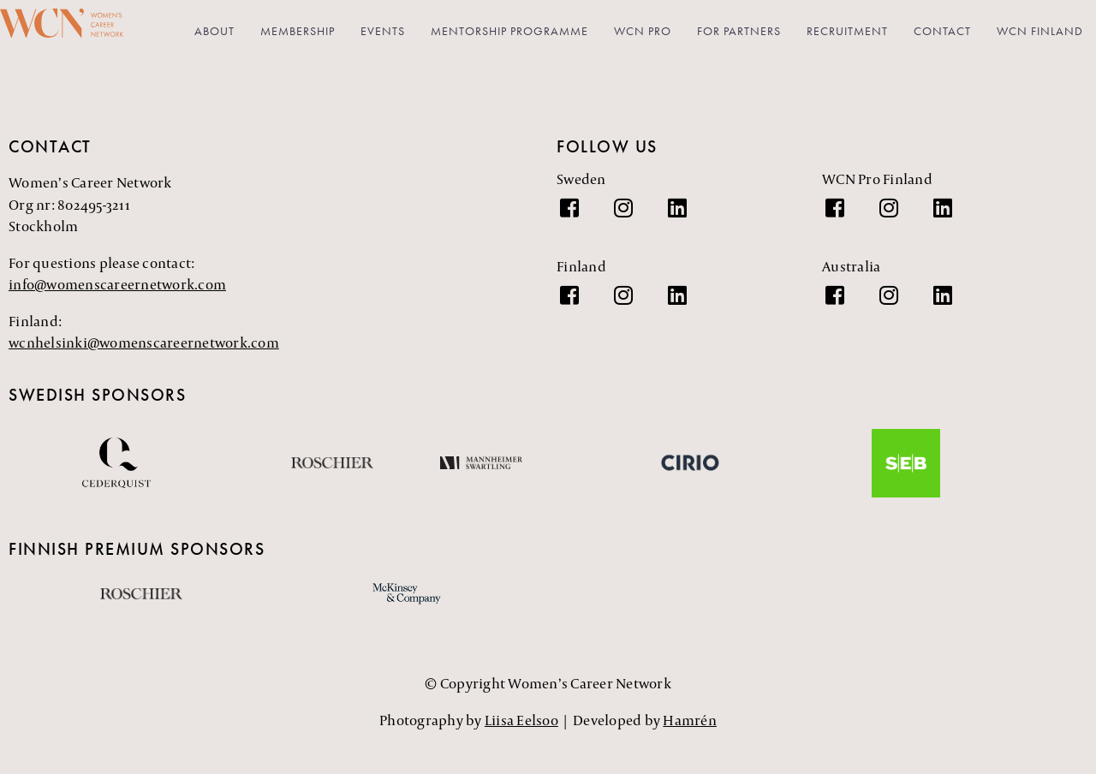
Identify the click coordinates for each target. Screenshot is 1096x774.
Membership (297, 31)
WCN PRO (642, 31)
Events (382, 31)
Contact (942, 31)
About (214, 31)
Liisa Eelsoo (521, 721)
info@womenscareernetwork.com (117, 286)
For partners (739, 31)
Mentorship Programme (509, 31)
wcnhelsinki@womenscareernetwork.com (144, 345)
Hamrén (690, 721)
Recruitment (847, 31)
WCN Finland (1040, 31)
